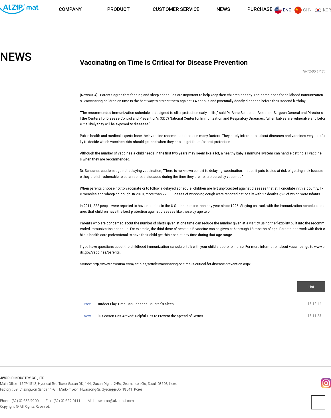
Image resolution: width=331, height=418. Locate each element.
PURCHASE (260, 9)
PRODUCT (118, 9)
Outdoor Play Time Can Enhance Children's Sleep (134, 304)
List (311, 287)
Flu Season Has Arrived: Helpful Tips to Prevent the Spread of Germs (150, 316)
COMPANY (70, 9)
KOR (327, 10)
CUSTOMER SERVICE (176, 9)
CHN (307, 10)
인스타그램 (326, 383)
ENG (287, 10)
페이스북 (313, 383)
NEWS (223, 9)
